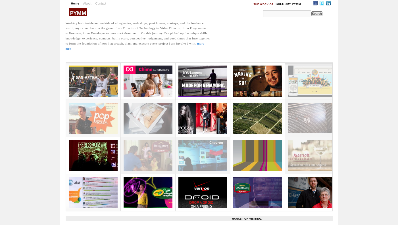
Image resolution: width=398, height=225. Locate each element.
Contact (100, 3)
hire (68, 48)
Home (75, 3)
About (87, 3)
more (200, 43)
